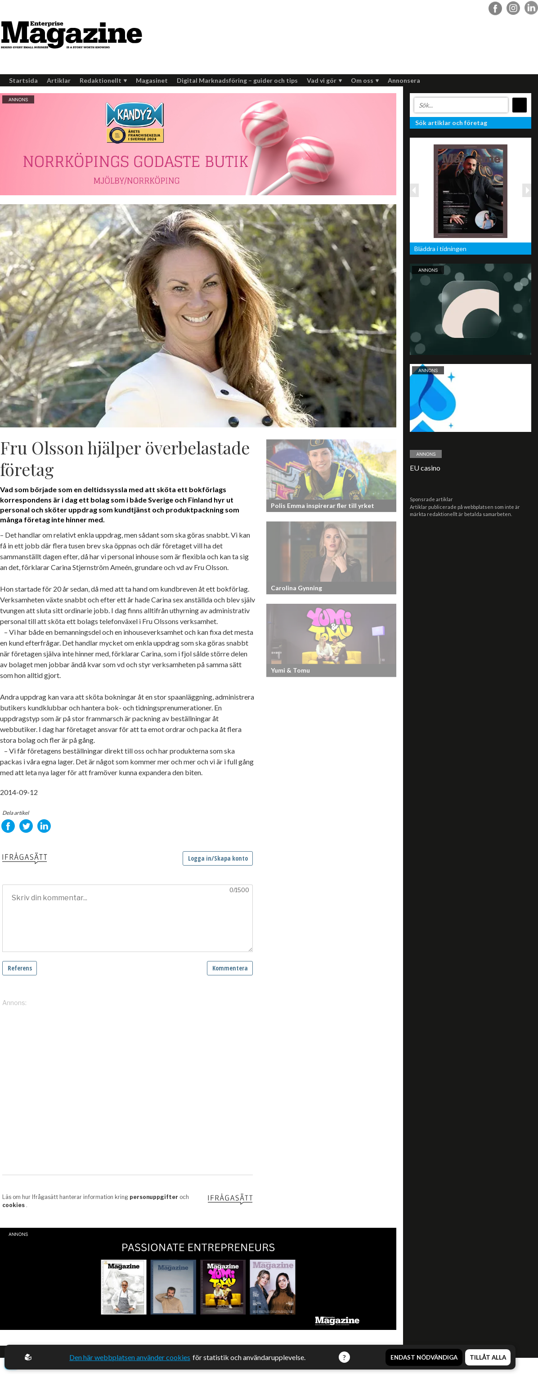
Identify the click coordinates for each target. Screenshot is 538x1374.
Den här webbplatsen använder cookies (129, 1357)
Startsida (23, 80)
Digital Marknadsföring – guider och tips (237, 80)
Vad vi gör (324, 80)
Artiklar (59, 80)
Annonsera (404, 80)
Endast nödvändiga (423, 1357)
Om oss (365, 80)
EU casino (425, 467)
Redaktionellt (103, 80)
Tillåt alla (488, 1357)
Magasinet (152, 80)
